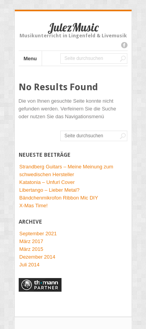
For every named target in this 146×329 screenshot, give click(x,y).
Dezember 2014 (37, 257)
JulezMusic (73, 27)
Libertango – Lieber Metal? (49, 190)
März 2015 (31, 249)
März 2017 (31, 241)
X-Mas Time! (33, 205)
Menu (30, 58)
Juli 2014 (29, 265)
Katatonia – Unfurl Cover (47, 182)
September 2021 (38, 233)
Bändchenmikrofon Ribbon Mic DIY (58, 198)
